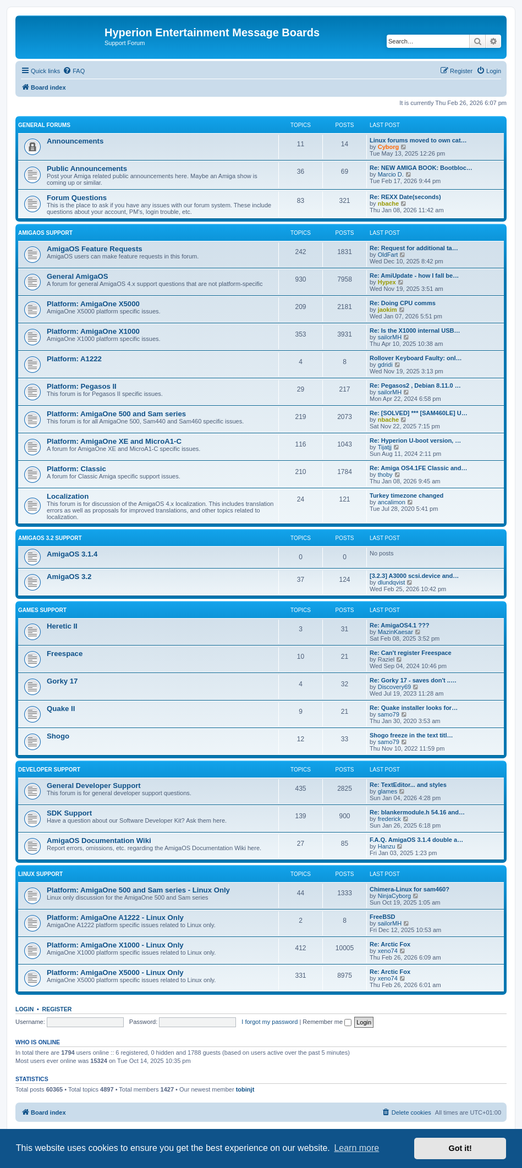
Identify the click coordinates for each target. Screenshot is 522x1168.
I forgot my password (269, 1021)
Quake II (61, 708)
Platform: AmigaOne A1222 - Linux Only (115, 917)
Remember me (327, 1021)
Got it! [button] (460, 1148)
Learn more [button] (356, 1148)
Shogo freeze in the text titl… (411, 735)
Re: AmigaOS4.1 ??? (399, 625)
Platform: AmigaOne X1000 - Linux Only (115, 945)
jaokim (387, 309)
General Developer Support (94, 785)
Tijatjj (385, 447)
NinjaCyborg (394, 895)
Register (57, 1009)
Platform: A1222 (74, 359)
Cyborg (388, 147)
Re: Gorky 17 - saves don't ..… (413, 680)
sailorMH (390, 337)
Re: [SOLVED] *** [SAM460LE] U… (419, 413)
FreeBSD (382, 916)
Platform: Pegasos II (82, 386)
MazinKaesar (395, 632)
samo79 (388, 714)
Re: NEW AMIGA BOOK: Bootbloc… (421, 167)
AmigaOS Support (45, 233)
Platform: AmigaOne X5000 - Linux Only (115, 972)
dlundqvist (391, 582)
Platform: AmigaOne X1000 (93, 331)
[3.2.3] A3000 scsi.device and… (414, 575)
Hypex (387, 282)
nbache (388, 203)
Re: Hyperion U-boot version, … (415, 440)
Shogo (58, 736)
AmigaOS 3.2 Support (50, 538)
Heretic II (62, 626)
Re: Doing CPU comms (403, 303)
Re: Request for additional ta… (414, 248)
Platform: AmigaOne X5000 (93, 304)
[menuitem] (74, 71)
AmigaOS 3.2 (69, 576)
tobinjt (245, 1089)
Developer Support (49, 770)
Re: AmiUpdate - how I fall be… (414, 275)
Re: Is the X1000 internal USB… (415, 330)
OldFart (388, 254)
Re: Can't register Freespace (411, 652)
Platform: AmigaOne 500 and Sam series (116, 414)
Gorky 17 (62, 681)
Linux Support (40, 874)
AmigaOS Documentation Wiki (99, 840)
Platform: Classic (76, 469)
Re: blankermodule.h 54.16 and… (417, 812)
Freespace (65, 653)
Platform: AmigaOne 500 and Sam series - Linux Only (138, 890)
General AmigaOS (77, 276)
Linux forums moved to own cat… (418, 140)
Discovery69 (394, 687)
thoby (385, 474)
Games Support (42, 610)
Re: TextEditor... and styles (408, 784)
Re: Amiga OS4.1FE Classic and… (418, 468)
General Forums (44, 125)
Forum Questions (77, 198)
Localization (68, 496)
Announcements (75, 141)
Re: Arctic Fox (390, 944)
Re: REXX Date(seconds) (405, 197)
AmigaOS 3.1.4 (72, 554)
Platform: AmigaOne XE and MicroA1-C (114, 441)
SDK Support (69, 813)
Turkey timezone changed (406, 495)
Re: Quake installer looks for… (414, 707)
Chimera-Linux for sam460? (409, 889)
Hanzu (386, 846)
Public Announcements (87, 168)
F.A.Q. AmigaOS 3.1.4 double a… (416, 839)
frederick (389, 819)
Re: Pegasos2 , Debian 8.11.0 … (415, 385)
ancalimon (391, 502)
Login (24, 1009)
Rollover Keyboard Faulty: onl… (415, 358)
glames (387, 791)
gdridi (385, 364)
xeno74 (388, 950)
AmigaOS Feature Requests (94, 249)
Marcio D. (391, 174)
